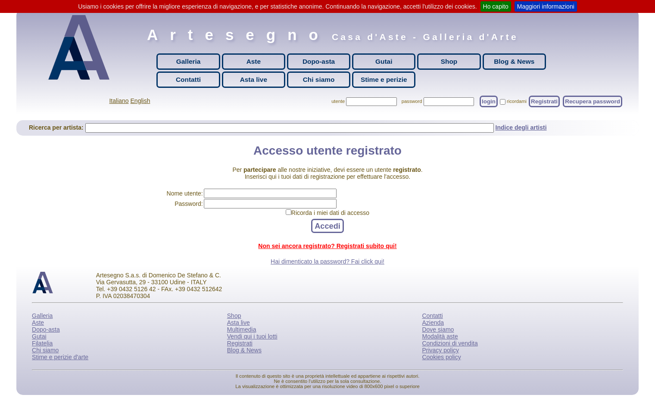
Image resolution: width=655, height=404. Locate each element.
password (412, 101)
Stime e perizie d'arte (60, 357)
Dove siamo (438, 329)
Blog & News (514, 61)
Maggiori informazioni (545, 6)
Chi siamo (319, 79)
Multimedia (241, 329)
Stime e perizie (384, 79)
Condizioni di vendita (449, 343)
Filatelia (42, 343)
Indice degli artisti (521, 127)
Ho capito (495, 6)
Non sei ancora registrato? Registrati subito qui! (327, 245)
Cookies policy (441, 357)
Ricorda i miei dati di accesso (330, 212)
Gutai (383, 61)
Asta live (253, 79)
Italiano (118, 100)
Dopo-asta (319, 61)
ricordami (517, 101)
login (489, 101)
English (140, 100)
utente (338, 101)
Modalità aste (440, 336)
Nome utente (184, 193)
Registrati (544, 101)
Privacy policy (440, 350)
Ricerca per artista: (57, 127)
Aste (253, 61)
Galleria (188, 61)
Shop (449, 61)
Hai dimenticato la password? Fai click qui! (327, 261)
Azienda (433, 322)
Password (188, 203)
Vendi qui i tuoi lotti (252, 336)
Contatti (188, 79)
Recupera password (592, 101)
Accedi (327, 225)
